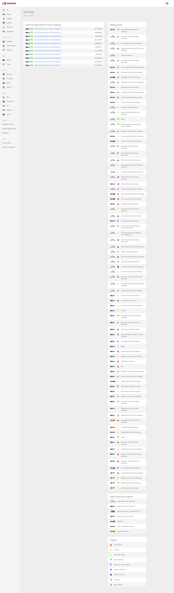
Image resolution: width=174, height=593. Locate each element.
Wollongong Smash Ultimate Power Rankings (126, 166)
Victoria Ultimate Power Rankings (126, 43)
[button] (167, 3)
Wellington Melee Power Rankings (126, 72)
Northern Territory (117, 575)
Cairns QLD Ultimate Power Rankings (127, 247)
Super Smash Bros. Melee (121, 526)
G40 (117, 366)
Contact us (8, 102)
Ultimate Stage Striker (9, 128)
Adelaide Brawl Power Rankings (125, 483)
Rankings (7, 27)
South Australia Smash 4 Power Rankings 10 (48, 32)
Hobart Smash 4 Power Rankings (125, 396)
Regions (7, 110)
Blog (6, 97)
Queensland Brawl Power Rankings (126, 473)
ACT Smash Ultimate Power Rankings (124, 147)
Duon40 (118, 311)
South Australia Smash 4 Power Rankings (125, 316)
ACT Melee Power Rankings (124, 221)
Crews (6, 83)
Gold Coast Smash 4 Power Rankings (124, 443)
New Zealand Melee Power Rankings (127, 67)
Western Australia (117, 570)
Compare (7, 42)
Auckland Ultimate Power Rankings (126, 131)
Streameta (5, 133)
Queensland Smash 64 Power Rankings (125, 421)
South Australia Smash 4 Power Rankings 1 (47, 65)
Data (24, 16)
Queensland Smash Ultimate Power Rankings (126, 49)
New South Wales (117, 555)
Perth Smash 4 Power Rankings (125, 351)
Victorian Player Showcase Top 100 (126, 172)
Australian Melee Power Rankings (126, 97)
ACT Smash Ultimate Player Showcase (124, 154)
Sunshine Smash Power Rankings (126, 272)
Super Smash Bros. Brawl (121, 516)
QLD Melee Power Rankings (124, 204)
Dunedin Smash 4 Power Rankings (126, 376)
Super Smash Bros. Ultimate (122, 501)
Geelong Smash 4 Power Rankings (126, 449)
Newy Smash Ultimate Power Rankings (124, 210)
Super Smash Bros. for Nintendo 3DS (125, 511)
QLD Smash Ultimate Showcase (125, 160)
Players (6, 14)
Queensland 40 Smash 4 (123, 300)
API (5, 106)
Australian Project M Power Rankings (127, 194)
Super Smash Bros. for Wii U (122, 506)
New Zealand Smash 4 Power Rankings (124, 323)
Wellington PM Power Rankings (125, 77)
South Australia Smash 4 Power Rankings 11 (48, 29)
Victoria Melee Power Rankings (125, 102)
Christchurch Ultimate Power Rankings (124, 37)
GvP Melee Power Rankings (124, 427)
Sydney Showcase (121, 55)
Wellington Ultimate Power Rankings (127, 82)
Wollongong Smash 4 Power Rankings (124, 409)
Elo (5, 10)
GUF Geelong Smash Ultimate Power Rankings (127, 284)
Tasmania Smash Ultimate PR (125, 262)
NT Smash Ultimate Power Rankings (127, 267)
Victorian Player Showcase (124, 107)
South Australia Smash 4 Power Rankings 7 (47, 43)
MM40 (117, 346)
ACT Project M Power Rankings (125, 468)
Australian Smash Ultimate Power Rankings (126, 278)
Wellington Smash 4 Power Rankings (127, 371)
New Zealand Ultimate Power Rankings (124, 61)
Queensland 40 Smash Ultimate (125, 216)
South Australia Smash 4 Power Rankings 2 (47, 62)
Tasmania (115, 580)
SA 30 (117, 119)
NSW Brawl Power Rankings (124, 488)
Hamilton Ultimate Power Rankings (126, 189)
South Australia (117, 560)
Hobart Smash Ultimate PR (124, 252)
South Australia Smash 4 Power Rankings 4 (47, 54)
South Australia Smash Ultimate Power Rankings (125, 125)
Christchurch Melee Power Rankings (127, 92)
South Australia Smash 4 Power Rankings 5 (47, 51)
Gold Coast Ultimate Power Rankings (127, 257)
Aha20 (117, 437)
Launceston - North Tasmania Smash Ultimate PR (124, 227)
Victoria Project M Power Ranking (126, 141)
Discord (7, 74)
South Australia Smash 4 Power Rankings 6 (47, 47)
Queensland (116, 545)
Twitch (6, 64)
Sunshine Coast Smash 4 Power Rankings (125, 455)
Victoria (114, 550)
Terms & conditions (8, 147)
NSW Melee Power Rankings (124, 87)
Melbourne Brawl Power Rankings (126, 478)
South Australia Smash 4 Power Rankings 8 (47, 40)
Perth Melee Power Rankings (124, 184)
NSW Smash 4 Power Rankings (125, 391)
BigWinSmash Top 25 (122, 361)
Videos (6, 60)
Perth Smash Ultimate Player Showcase (124, 241)
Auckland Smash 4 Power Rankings (126, 415)
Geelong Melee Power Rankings (125, 432)
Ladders (7, 19)
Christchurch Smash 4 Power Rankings (124, 402)
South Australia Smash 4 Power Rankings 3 (47, 58)
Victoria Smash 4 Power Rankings (126, 306)
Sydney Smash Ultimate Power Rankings (125, 113)
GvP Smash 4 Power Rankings (125, 295)
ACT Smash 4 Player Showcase (125, 386)
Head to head (8, 46)
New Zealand (116, 585)
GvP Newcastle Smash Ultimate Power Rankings (125, 234)
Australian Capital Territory (120, 565)
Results (6, 23)
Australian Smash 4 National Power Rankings (126, 335)
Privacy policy (6, 143)
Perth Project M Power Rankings (125, 199)
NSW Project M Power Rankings (125, 381)
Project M (116, 521)
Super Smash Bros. (119, 531)
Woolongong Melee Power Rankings (127, 136)
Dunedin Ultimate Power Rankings (126, 291)
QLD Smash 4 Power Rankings (125, 329)
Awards (7, 87)
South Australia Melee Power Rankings (124, 30)
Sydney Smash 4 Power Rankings (126, 356)
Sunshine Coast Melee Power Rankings (124, 462)
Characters (8, 31)
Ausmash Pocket (7, 124)
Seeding (7, 50)
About (6, 114)
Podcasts (7, 79)
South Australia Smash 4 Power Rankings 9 (47, 36)
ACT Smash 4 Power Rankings (125, 341)
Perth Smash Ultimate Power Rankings (124, 178)
